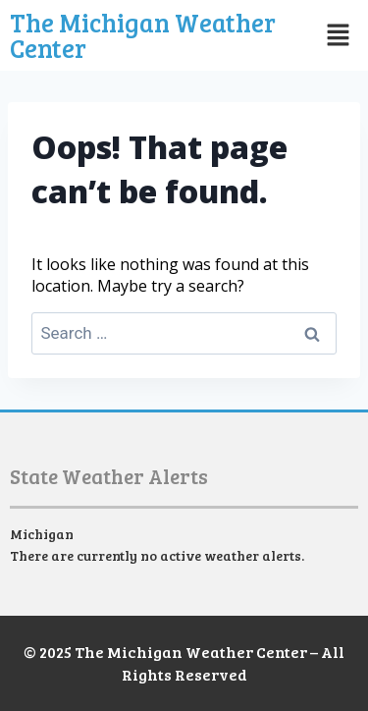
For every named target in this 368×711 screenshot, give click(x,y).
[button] (335, 35)
